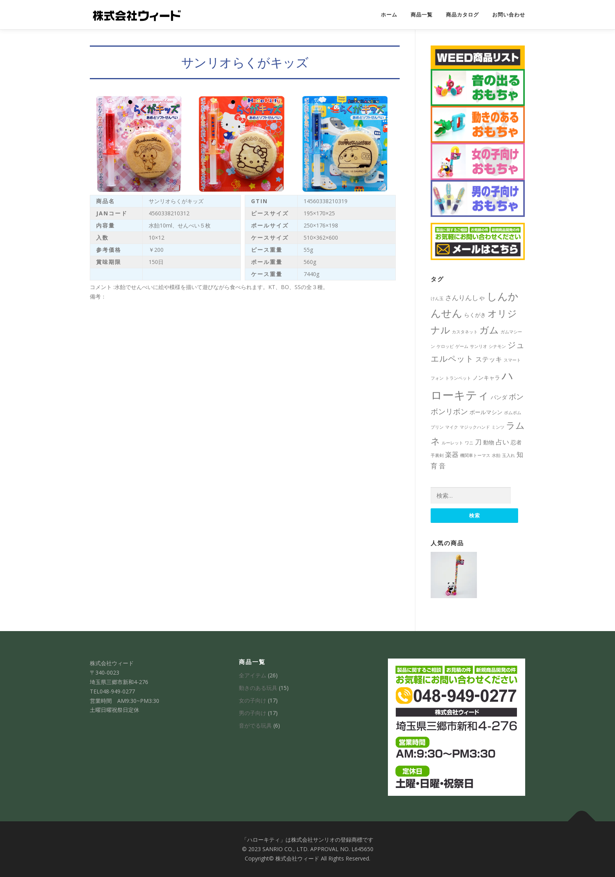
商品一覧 (422, 15)
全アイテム (252, 675)
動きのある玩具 (258, 687)
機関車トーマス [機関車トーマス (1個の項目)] (475, 455)
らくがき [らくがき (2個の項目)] (475, 314)
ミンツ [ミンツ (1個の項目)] (497, 427)
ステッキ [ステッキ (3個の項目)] (488, 359)
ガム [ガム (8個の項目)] (489, 329)
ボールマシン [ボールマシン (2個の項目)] (485, 412)
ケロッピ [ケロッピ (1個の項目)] (445, 346)
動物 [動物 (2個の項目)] (488, 442)
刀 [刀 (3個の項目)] (478, 441)
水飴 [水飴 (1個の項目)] (496, 455)
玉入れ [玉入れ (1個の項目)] (508, 455)
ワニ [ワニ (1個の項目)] (469, 443)
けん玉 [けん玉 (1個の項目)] (437, 298)
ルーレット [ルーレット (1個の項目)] (452, 443)
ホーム (389, 15)
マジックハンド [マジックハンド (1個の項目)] (475, 427)
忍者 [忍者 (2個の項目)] (516, 442)
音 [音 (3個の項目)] (442, 465)
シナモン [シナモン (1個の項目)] (497, 346)
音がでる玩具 (255, 725)
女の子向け (252, 700)
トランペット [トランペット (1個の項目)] (458, 378)
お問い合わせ (508, 15)
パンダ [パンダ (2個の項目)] (499, 397)
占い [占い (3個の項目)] (502, 441)
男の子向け (252, 713)
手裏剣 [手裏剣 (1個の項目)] (437, 455)
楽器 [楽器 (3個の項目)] (452, 454)
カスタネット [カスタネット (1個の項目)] (465, 332)
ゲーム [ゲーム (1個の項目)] (461, 346)
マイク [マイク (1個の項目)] (451, 427)
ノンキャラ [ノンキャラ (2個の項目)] (486, 377)
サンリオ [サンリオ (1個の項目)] (478, 346)
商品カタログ (462, 15)
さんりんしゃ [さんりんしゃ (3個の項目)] (465, 297)
